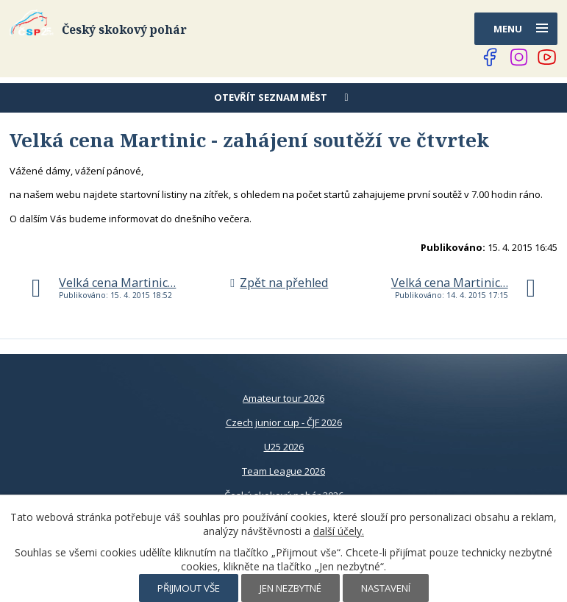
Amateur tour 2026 (283, 398)
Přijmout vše (188, 588)
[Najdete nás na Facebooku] (490, 57)
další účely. (338, 531)
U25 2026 (284, 446)
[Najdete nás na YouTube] (547, 57)
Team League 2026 (283, 471)
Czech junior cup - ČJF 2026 (284, 422)
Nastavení (385, 588)
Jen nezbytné (290, 588)
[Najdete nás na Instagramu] (519, 57)
